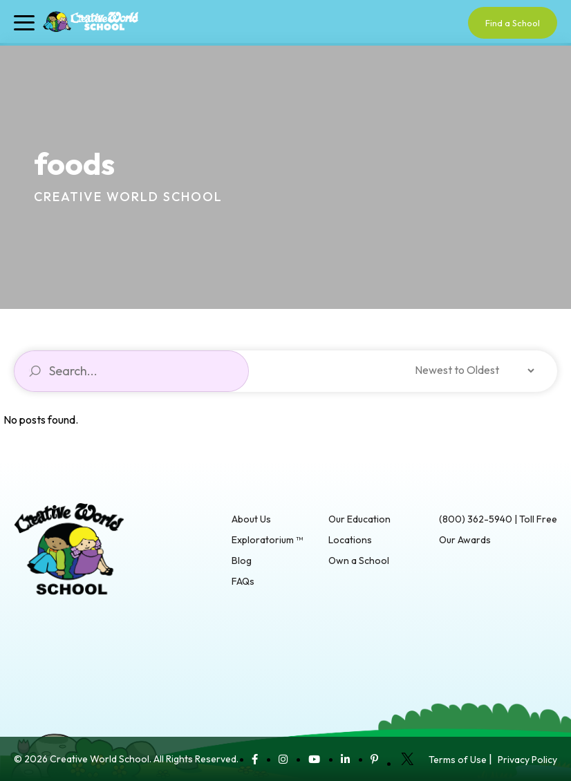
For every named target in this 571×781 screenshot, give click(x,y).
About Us (251, 519)
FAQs (243, 581)
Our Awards (465, 540)
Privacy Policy (527, 759)
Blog (242, 560)
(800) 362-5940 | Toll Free (498, 519)
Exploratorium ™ (267, 540)
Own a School (358, 560)
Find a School (512, 22)
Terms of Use (458, 759)
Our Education (359, 519)
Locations (350, 540)
